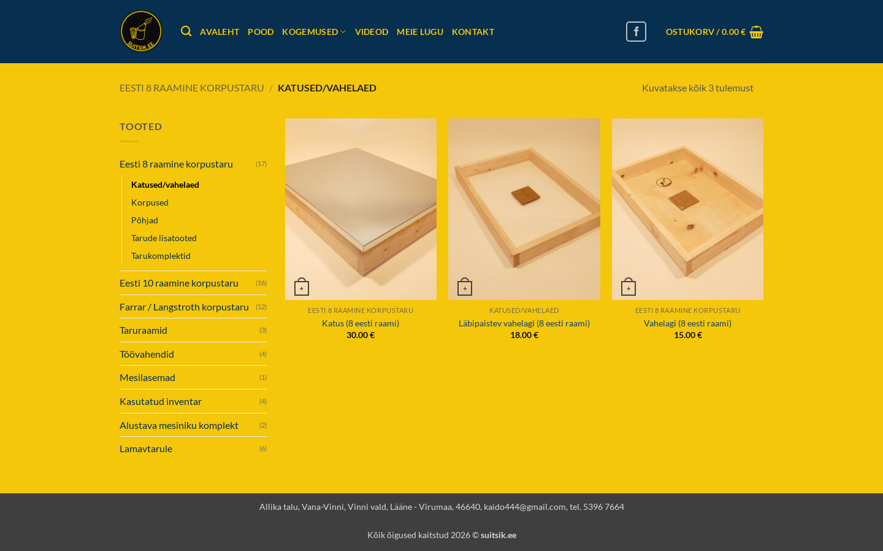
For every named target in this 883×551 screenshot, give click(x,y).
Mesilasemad (147, 377)
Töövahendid (147, 354)
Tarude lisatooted (164, 238)
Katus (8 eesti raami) (360, 323)
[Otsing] (186, 31)
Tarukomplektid (161, 255)
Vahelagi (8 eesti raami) (688, 323)
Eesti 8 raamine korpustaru (192, 87)
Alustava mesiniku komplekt (179, 425)
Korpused (150, 202)
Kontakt (473, 31)
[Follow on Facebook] (636, 31)
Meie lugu (420, 31)
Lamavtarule (146, 448)
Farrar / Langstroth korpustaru (184, 306)
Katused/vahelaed (165, 184)
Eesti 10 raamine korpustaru (179, 282)
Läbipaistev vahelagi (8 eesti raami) (524, 323)
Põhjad (144, 220)
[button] (714, 31)
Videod (372, 31)
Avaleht (219, 31)
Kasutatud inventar (161, 401)
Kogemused (314, 31)
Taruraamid (143, 330)
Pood (260, 31)
